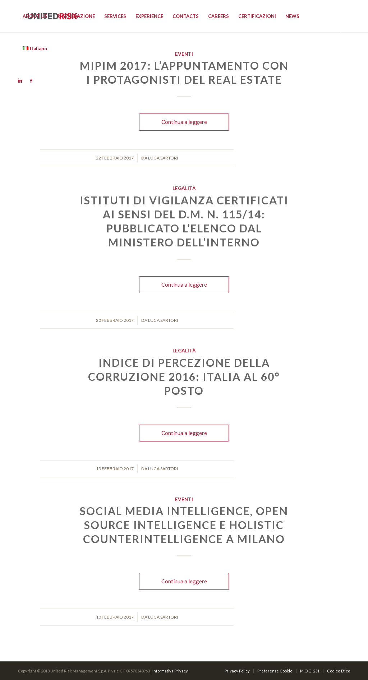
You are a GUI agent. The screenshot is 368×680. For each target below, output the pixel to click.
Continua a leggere (184, 122)
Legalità (184, 188)
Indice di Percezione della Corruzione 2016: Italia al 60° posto (184, 376)
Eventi (184, 499)
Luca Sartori (163, 158)
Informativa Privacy (170, 671)
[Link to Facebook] (31, 80)
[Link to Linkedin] (20, 80)
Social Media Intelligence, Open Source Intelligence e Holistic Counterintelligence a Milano (184, 524)
